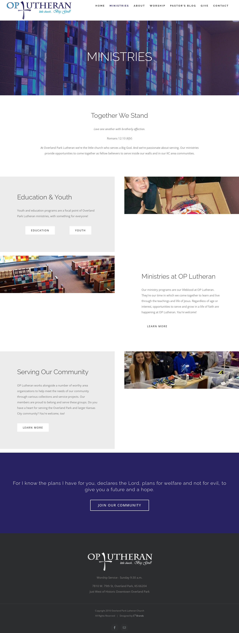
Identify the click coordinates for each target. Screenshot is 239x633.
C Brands (138, 615)
